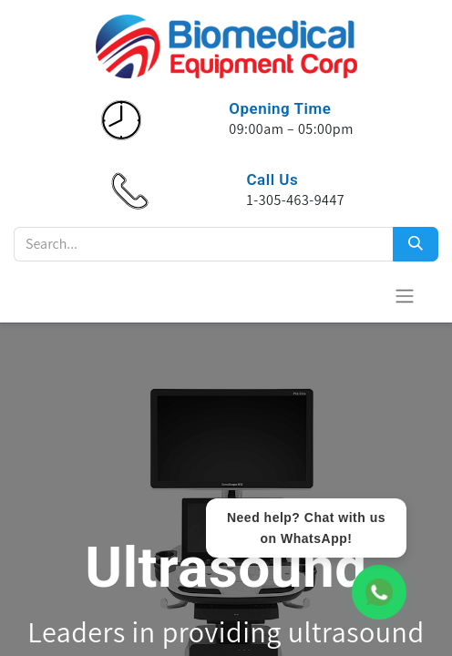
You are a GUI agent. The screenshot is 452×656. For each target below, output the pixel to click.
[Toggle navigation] (404, 295)
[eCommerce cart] (360, 295)
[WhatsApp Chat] (379, 592)
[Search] (415, 244)
